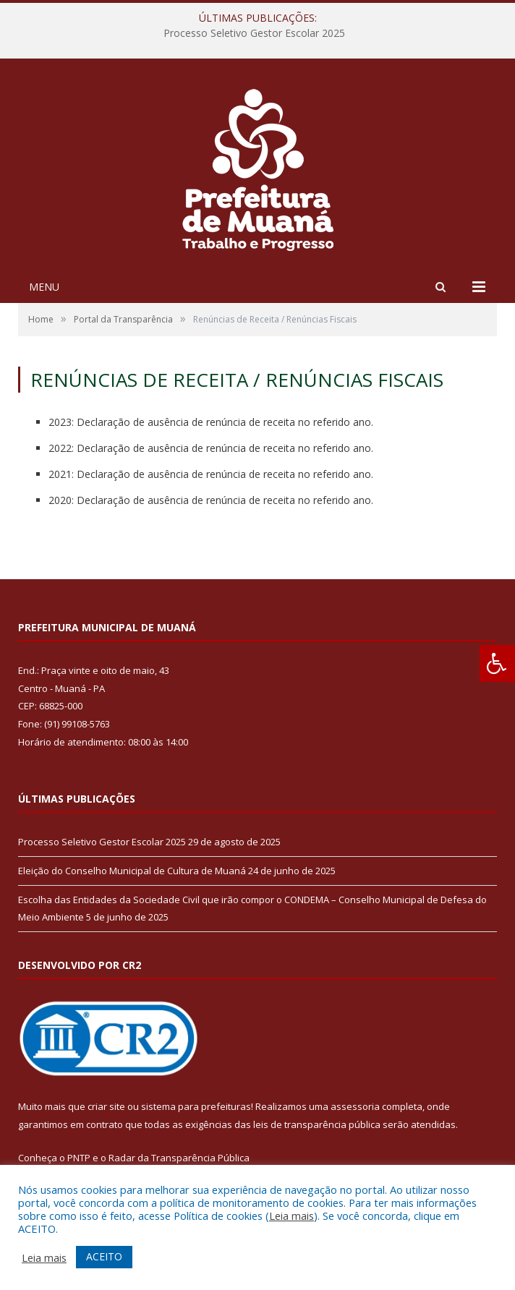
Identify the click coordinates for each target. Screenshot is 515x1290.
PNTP (78, 1157)
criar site (106, 1106)
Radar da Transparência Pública (179, 1157)
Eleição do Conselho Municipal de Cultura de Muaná (132, 870)
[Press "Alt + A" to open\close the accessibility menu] (497, 663)
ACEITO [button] (104, 1256)
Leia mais (291, 1215)
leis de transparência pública (316, 1124)
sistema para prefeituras (196, 1106)
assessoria (355, 1106)
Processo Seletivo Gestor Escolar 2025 (254, 33)
